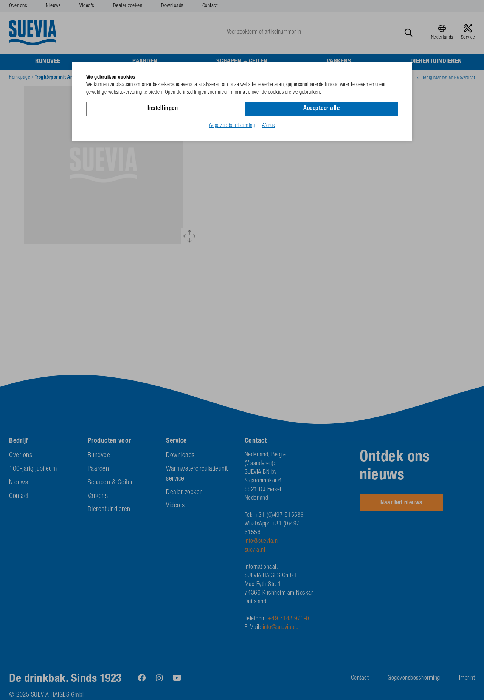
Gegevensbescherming (232, 125)
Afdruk (268, 125)
